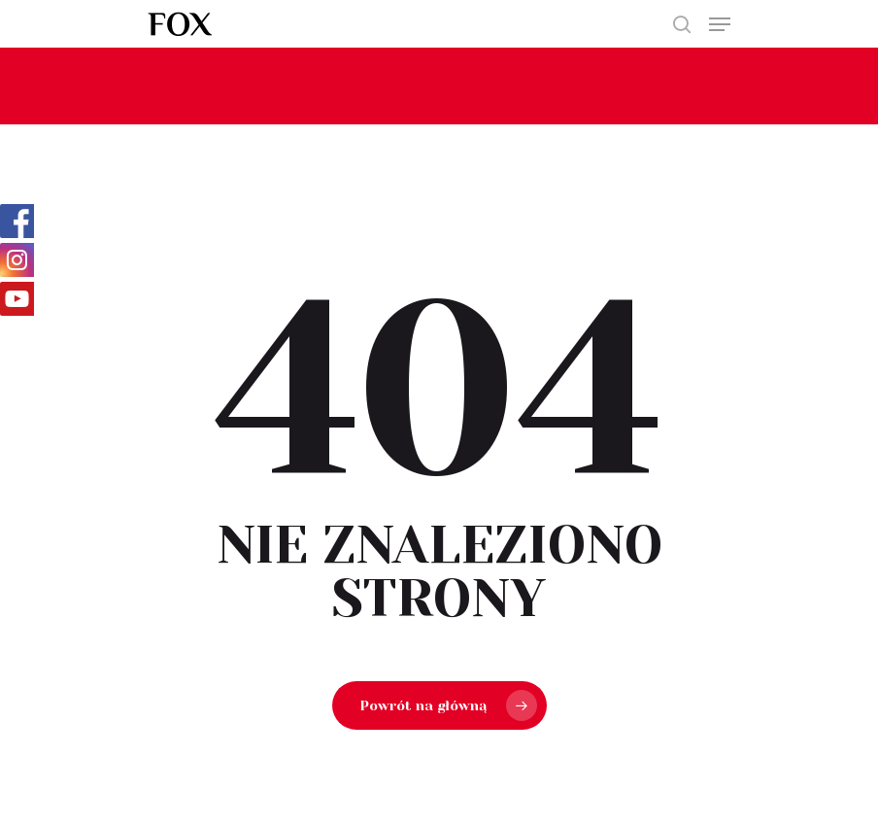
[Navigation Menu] (719, 24)
